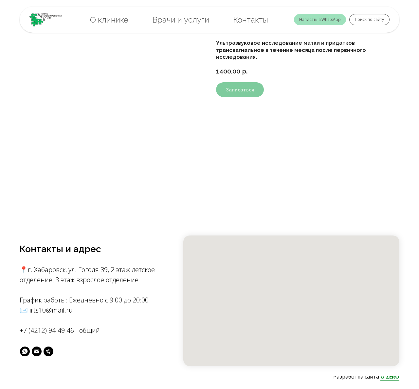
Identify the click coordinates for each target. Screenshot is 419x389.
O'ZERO (389, 376)
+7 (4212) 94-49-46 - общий (60, 330)
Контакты (250, 19)
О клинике (109, 19)
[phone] (48, 351)
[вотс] (25, 351)
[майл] (37, 351)
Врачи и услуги (181, 19)
